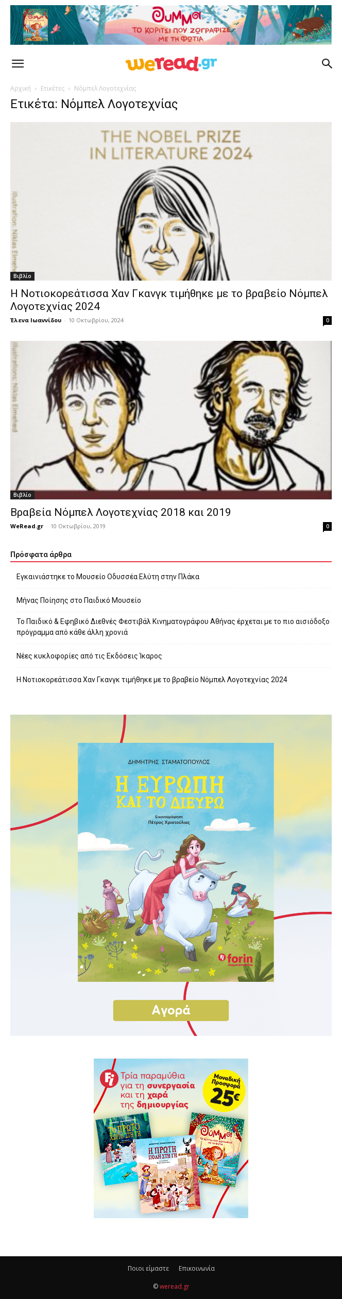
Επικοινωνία (197, 1268)
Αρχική (20, 88)
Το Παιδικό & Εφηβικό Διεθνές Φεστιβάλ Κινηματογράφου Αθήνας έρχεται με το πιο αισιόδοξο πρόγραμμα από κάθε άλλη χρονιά (173, 626)
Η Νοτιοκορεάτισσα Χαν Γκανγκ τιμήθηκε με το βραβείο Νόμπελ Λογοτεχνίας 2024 (151, 680)
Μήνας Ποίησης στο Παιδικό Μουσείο (78, 600)
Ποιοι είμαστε (148, 1268)
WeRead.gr (26, 526)
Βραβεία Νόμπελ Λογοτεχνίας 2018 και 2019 (120, 512)
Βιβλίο (22, 276)
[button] (17, 64)
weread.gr (175, 1286)
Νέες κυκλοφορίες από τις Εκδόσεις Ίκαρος (89, 656)
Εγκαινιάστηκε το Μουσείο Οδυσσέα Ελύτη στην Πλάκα (107, 577)
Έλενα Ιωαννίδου (35, 320)
